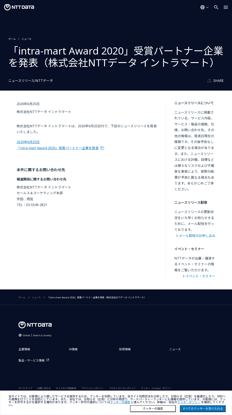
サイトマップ (25, 388)
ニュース (26, 39)
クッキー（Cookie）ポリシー (156, 388)
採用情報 (125, 349)
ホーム (12, 39)
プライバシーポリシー (92, 388)
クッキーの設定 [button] (120, 402)
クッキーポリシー (188, 402)
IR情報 (73, 349)
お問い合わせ (44, 388)
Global (37, 335)
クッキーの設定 (153, 408)
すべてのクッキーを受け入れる (203, 408)
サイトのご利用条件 (66, 388)
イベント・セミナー (200, 276)
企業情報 (24, 349)
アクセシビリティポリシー (122, 388)
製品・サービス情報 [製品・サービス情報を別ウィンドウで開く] (31, 360)
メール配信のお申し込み (197, 235)
